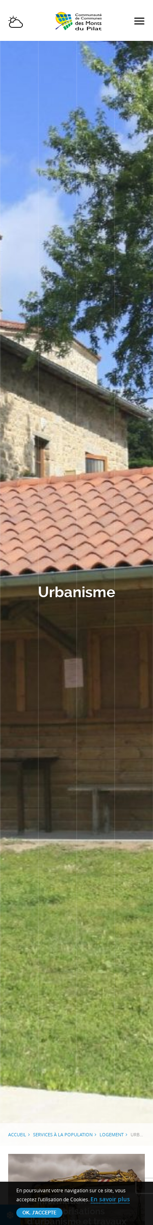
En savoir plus (110, 1199)
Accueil (17, 1134)
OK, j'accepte (39, 1213)
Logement (112, 1134)
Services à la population (63, 1134)
